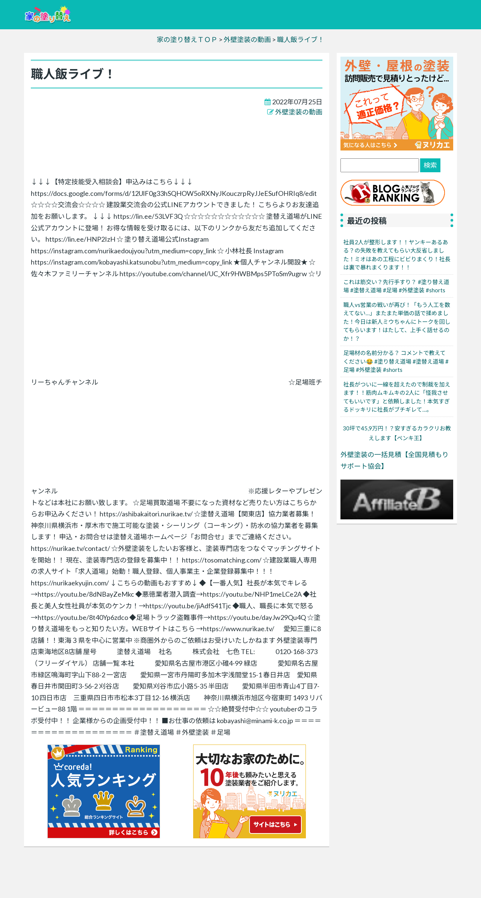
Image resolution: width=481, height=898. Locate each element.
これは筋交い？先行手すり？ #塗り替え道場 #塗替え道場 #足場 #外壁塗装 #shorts (396, 286)
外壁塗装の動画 (298, 112)
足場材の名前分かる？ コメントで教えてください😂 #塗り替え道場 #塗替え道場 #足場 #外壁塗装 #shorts (396, 361)
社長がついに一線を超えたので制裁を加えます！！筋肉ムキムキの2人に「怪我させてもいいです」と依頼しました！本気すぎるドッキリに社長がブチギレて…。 (397, 397)
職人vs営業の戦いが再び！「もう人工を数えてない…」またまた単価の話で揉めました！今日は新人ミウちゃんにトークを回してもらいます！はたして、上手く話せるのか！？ (397, 321)
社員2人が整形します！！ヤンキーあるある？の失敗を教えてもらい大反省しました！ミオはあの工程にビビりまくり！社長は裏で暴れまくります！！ (397, 255)
